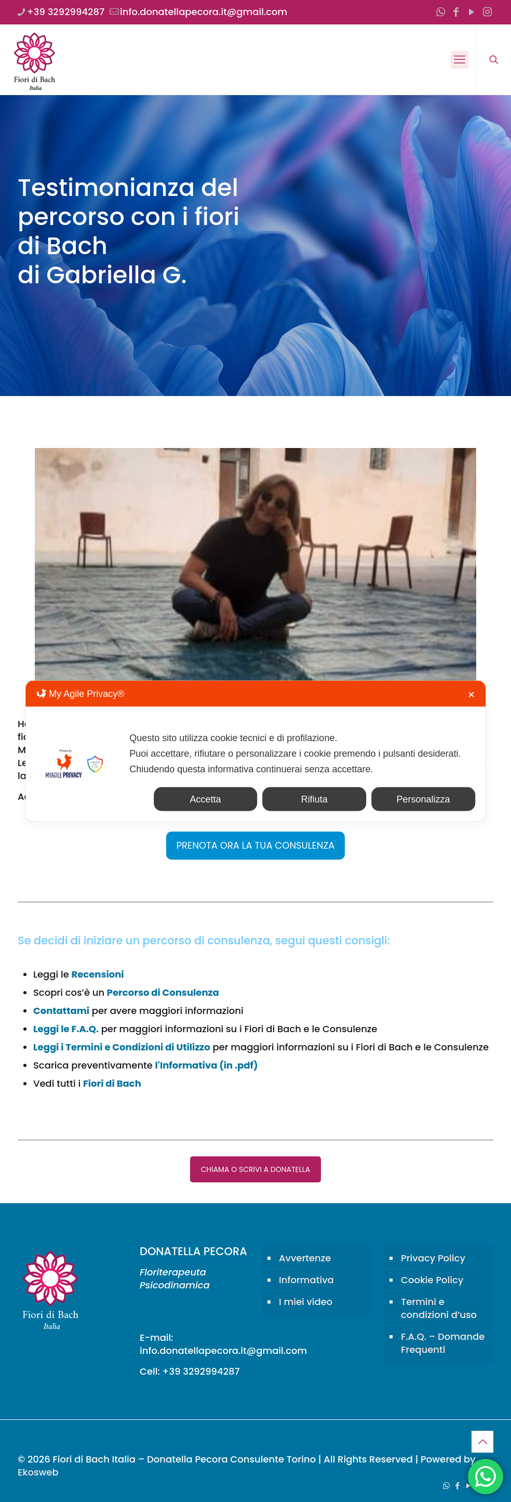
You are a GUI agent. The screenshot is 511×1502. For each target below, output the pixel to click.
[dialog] (255, 751)
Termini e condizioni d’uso (439, 1308)
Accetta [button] (205, 799)
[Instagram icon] (487, 12)
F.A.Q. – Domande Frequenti (443, 1343)
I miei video (305, 1301)
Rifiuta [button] (314, 799)
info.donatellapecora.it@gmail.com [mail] (203, 11)
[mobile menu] (459, 60)
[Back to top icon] (482, 1442)
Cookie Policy (432, 1279)
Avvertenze (305, 1257)
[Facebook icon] (456, 12)
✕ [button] (471, 695)
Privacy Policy (433, 1257)
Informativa (306, 1279)
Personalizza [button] (423, 799)
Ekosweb (38, 1472)
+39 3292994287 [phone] (65, 11)
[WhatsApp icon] (440, 12)
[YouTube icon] (471, 12)
